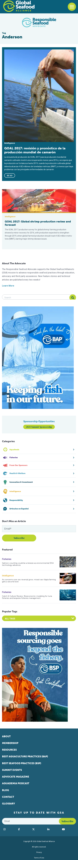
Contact (8, 796)
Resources (9, 749)
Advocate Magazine (15, 776)
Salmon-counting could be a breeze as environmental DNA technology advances (28, 564)
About (6, 736)
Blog (5, 790)
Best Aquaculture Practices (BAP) (25, 756)
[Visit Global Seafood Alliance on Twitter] (38, 829)
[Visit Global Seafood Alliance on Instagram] (9, 829)
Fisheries (6, 559)
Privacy (39, 852)
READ (9, 175)
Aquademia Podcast (15, 783)
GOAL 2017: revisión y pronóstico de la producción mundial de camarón (34, 150)
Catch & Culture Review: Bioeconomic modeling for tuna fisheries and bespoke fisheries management (27, 597)
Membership (10, 743)
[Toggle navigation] (72, 7)
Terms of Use (39, 858)
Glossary (8, 803)
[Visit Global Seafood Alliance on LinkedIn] (53, 829)
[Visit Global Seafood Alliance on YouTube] (68, 829)
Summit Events (12, 770)
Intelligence (8, 575)
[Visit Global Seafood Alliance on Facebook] (24, 829)
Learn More (8, 285)
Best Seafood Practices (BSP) (21, 763)
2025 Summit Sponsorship (39, 426)
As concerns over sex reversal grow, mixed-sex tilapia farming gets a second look (29, 581)
